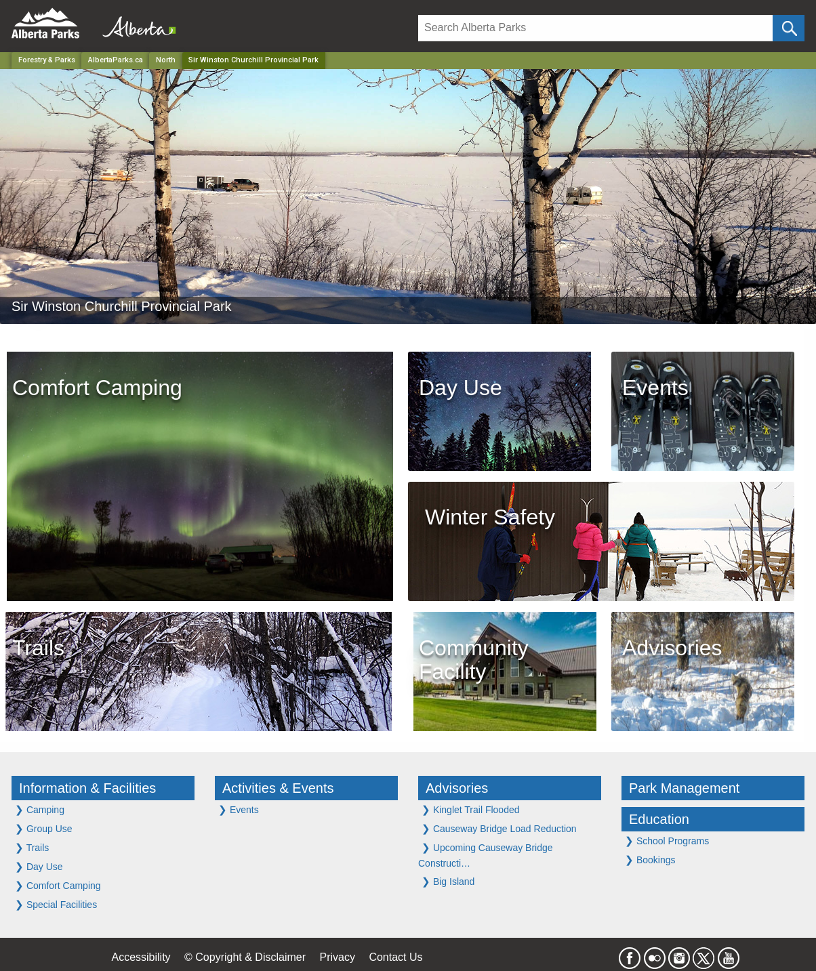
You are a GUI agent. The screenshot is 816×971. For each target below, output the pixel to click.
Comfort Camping (58, 885)
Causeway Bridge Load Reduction (499, 828)
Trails (32, 847)
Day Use (39, 866)
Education (659, 819)
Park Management (684, 788)
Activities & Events (278, 788)
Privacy (336, 957)
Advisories (457, 788)
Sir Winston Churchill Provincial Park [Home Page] (253, 60)
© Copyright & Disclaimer (245, 957)
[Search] (595, 28)
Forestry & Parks (46, 60)
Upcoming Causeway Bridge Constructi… (485, 855)
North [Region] (166, 60)
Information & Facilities (87, 788)
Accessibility (140, 957)
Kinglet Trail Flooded (471, 809)
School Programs (667, 840)
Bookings (650, 859)
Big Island (448, 881)
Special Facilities (56, 904)
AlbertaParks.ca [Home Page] (115, 60)
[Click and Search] (788, 28)
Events (238, 809)
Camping (39, 809)
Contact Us (395, 957)
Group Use (44, 828)
